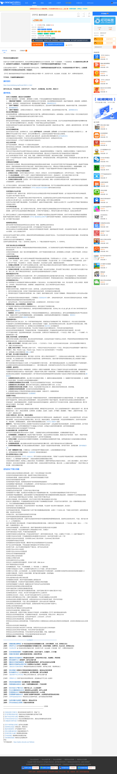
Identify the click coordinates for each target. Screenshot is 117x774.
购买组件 (38, 44)
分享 (84, 16)
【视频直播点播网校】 (15, 644)
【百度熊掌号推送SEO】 (15, 694)
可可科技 (104, 13)
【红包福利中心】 (13, 672)
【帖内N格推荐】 (9, 729)
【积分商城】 (12, 670)
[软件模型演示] (13, 107)
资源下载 (48, 35)
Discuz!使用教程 (57, 759)
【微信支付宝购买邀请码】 (16, 662)
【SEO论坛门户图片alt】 (16, 688)
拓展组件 (25, 317)
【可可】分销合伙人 (27, 456)
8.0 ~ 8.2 (52, 33)
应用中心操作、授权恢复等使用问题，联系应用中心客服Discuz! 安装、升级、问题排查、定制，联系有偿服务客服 (58, 771)
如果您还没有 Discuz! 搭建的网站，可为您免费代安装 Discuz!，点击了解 (49, 8)
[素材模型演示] (51, 103)
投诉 (89, 16)
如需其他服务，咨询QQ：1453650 (78, 8)
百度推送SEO (43, 297)
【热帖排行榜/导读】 (11, 721)
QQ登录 (114, 3)
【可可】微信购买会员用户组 (38, 217)
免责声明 (70, 45)
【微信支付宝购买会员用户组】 (17, 664)
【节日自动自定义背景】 (15, 702)
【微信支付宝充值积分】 (15, 658)
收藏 (78, 16)
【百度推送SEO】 (13, 692)
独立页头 (47, 326)
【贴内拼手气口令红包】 (16, 674)
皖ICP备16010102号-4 (61, 762)
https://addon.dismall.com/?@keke (23, 742)
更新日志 (13, 50)
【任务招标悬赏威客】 (15, 652)
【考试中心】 (12, 646)
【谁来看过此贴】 (9, 727)
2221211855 (103, 43)
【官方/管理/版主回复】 (11, 724)
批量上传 (28, 352)
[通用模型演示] (73, 110)
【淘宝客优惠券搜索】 (15, 682)
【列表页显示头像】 (10, 733)
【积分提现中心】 (13, 660)
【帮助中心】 (13, 678)
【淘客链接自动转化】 (15, 684)
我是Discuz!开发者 (69, 759)
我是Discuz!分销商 (82, 759)
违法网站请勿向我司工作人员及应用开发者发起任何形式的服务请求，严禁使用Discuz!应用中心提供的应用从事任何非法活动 (58, 764)
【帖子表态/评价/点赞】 (11, 716)
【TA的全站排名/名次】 (11, 718)
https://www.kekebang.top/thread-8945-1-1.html (17, 85)
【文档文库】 (13, 648)
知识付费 (41, 35)
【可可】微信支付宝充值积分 (39, 187)
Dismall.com (40, 762)
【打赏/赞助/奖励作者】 (11, 714)
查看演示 (17, 310)
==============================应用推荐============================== (30, 640)
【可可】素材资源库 (39, 15)
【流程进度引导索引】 (11, 712)
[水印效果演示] (62, 136)
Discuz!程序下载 (46, 759)
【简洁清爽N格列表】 (10, 731)
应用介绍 (4, 50)
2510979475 (103, 39)
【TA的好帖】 (8, 735)
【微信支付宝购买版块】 (16, 666)
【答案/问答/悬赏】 (14, 654)
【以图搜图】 (32, 393)
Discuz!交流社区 (34, 759)
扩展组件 (23, 50)
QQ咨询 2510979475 (55, 44)
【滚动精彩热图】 (9, 737)
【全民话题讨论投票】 (15, 700)
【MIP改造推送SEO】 (15, 696)
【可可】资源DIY (51, 421)
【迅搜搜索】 (32, 452)
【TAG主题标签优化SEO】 (16, 690)
